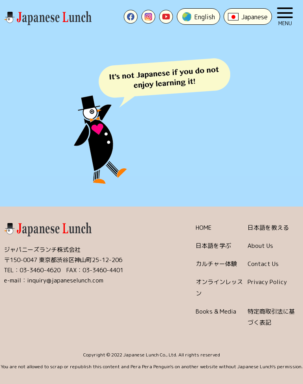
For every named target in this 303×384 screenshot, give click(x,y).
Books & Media (216, 311)
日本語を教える (268, 227)
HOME (203, 227)
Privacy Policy (267, 282)
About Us (260, 246)
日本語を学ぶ (213, 246)
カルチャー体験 (216, 264)
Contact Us (263, 264)
